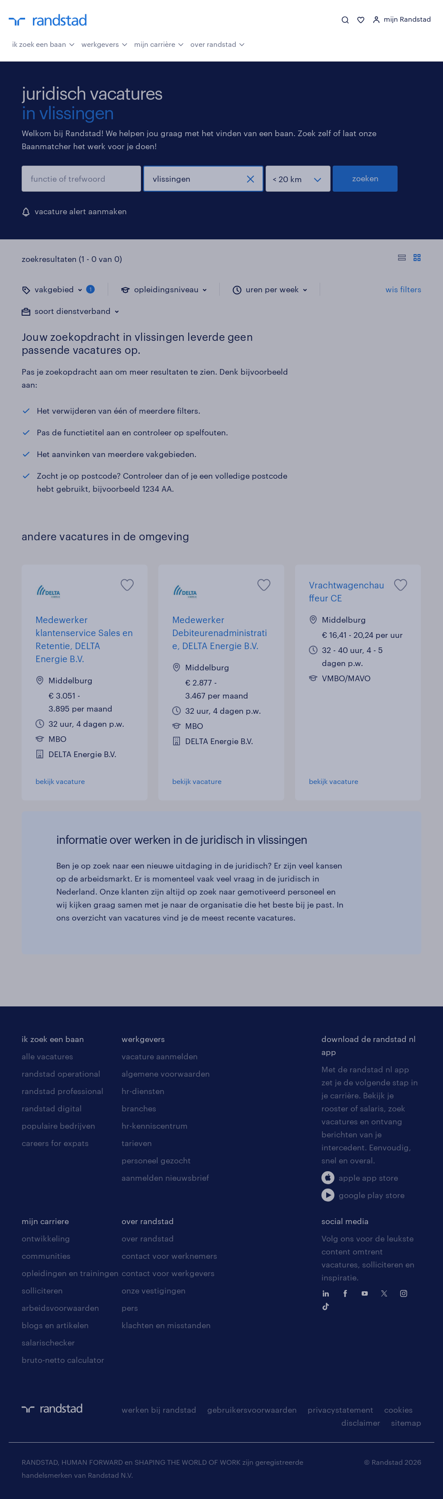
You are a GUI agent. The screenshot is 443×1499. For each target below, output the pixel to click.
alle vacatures (47, 1056)
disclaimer (360, 1422)
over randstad (217, 43)
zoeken (365, 178)
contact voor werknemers (169, 1256)
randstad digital (52, 1108)
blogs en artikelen (55, 1325)
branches (139, 1108)
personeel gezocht (156, 1160)
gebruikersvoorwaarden (252, 1409)
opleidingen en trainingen (70, 1273)
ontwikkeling (46, 1238)
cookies (398, 1409)
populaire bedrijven (58, 1125)
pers (130, 1308)
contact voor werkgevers (168, 1273)
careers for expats (55, 1143)
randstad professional (62, 1091)
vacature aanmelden (160, 1056)
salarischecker (48, 1342)
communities (46, 1256)
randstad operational (61, 1073)
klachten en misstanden (166, 1325)
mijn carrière (159, 43)
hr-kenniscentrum (155, 1125)
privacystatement (340, 1409)
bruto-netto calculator (63, 1360)
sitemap (406, 1422)
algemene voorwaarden (166, 1073)
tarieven (137, 1143)
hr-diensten (143, 1091)
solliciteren (42, 1290)
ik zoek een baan (43, 43)
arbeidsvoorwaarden (60, 1308)
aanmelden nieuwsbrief (165, 1177)
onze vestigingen (154, 1290)
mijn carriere (45, 1221)
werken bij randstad (159, 1409)
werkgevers (104, 43)
